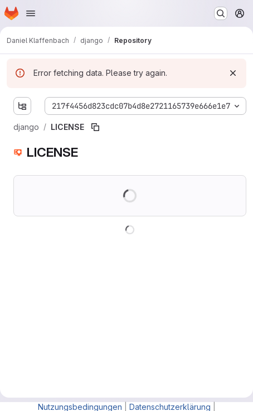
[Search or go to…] (220, 13)
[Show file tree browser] (22, 106)
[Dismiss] (233, 73)
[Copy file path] (95, 127)
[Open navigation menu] (31, 13)
